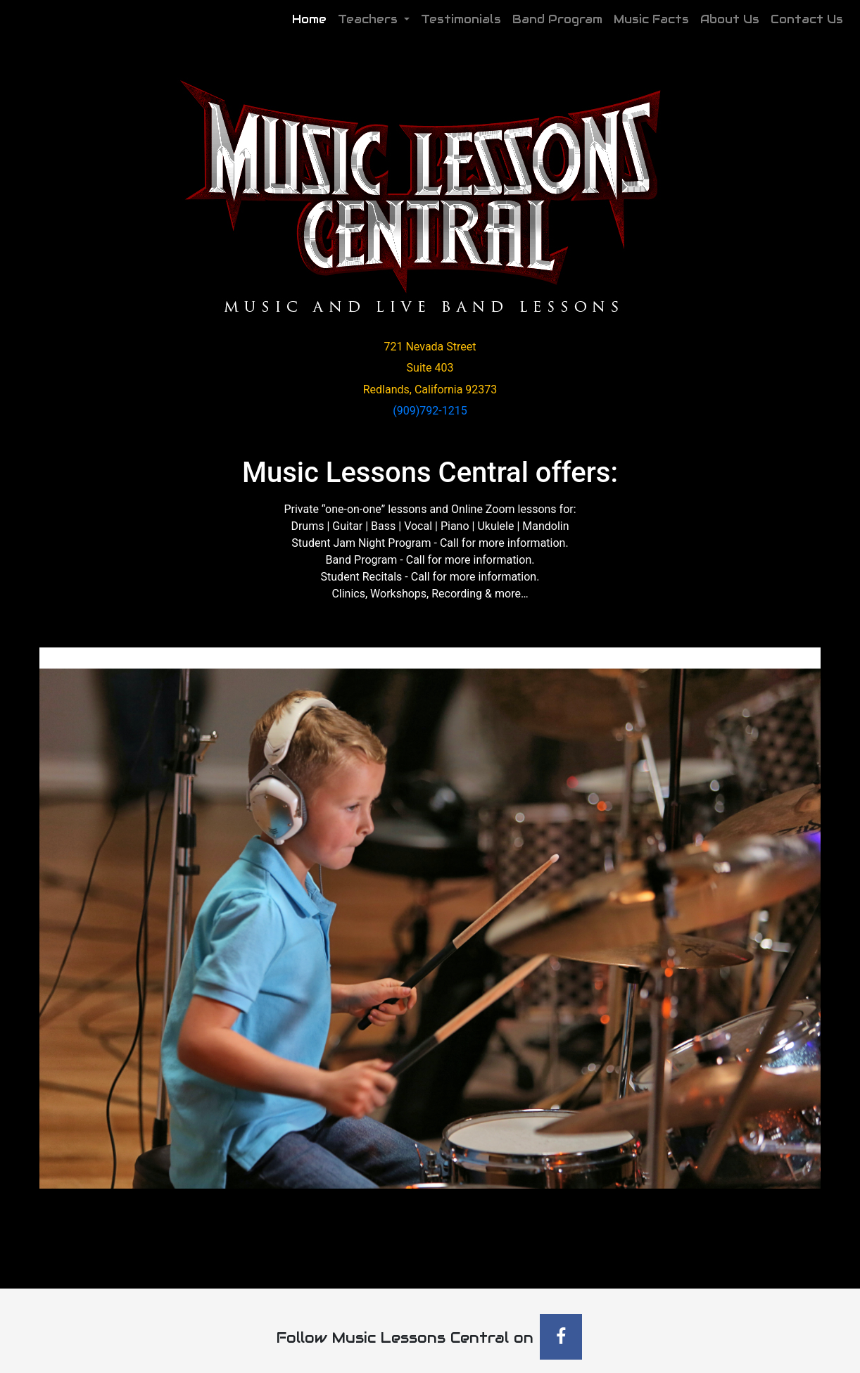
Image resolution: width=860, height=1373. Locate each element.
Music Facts (651, 19)
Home (312, 19)
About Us (729, 19)
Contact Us (807, 19)
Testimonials (461, 19)
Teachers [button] (369, 19)
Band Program (557, 19)
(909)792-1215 (430, 410)
